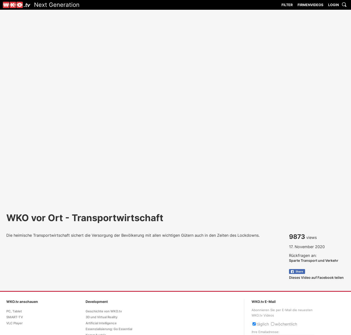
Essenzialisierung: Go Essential (109, 329)
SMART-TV (14, 317)
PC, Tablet (14, 311)
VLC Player (14, 323)
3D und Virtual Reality (101, 317)
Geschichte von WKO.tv (104, 311)
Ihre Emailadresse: (265, 332)
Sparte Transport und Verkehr (313, 260)
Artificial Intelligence (101, 323)
